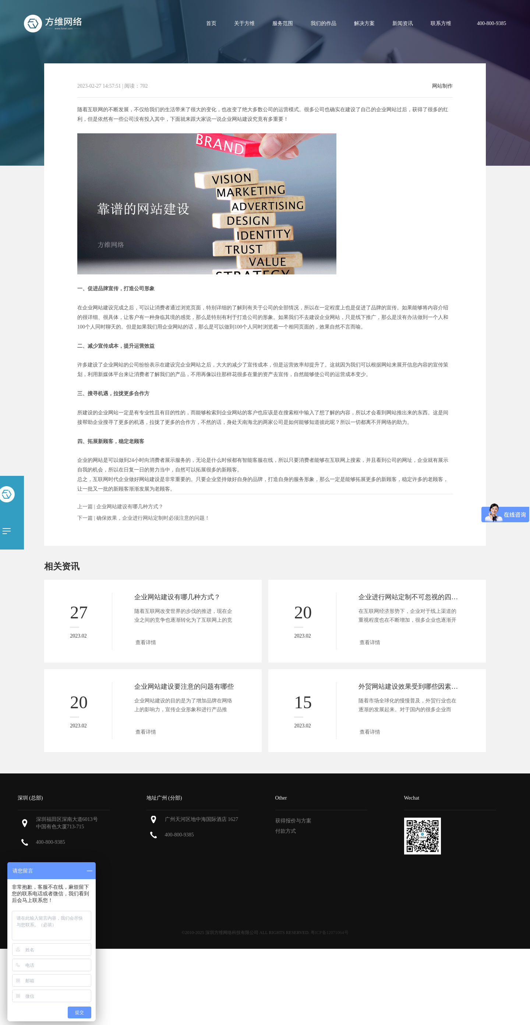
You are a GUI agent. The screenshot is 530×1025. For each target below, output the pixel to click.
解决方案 (364, 23)
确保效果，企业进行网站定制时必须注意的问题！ (153, 518)
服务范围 (282, 23)
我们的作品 (323, 23)
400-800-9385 (50, 842)
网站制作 (442, 86)
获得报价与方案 (293, 821)
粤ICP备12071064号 (330, 932)
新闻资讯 (402, 23)
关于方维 (244, 23)
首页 (211, 23)
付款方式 (285, 831)
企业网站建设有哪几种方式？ (129, 506)
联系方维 (441, 23)
